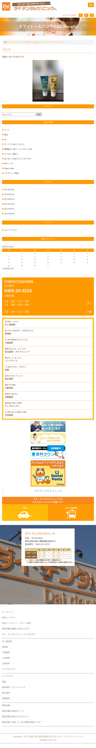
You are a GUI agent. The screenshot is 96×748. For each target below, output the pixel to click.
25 (61, 262)
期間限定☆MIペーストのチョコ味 (18, 149)
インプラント (8, 676)
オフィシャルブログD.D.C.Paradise (24, 42)
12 (74, 256)
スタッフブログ (49, 42)
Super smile (9, 168)
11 (61, 256)
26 (74, 262)
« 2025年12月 (8, 268)
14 (8, 259)
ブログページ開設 (11, 173)
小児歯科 (6, 658)
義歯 (4, 681)
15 (21, 259)
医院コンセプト (9, 617)
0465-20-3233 (18, 290)
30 (35, 265)
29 (21, 265)
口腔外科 (6, 663)
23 (35, 262)
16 (35, 259)
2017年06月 (9, 213)
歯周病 (5, 647)
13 (87, 256)
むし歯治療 (7, 641)
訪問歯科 (6, 698)
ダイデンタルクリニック (48, 491)
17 (48, 259)
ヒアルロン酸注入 (11, 154)
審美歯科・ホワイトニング (13, 687)
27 (87, 262)
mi (5, 139)
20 (87, 259)
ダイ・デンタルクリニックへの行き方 (18, 634)
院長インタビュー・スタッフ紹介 (16, 623)
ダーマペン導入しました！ (15, 144)
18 (61, 259)
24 (48, 262)
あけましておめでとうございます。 (18, 158)
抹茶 (6, 134)
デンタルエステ (9, 669)
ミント (7, 130)
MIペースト (9, 163)
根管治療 (6, 705)
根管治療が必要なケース (12, 711)
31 (48, 265)
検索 (39, 114)
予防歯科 (6, 652)
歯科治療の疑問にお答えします (15, 628)
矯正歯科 (6, 693)
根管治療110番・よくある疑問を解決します (21, 722)
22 (21, 262)
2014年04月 (9, 189)
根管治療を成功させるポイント (15, 716)
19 (74, 259)
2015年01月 (9, 194)
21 (8, 262)
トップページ (8, 612)
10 (48, 256)
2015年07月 (9, 204)
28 (8, 265)
